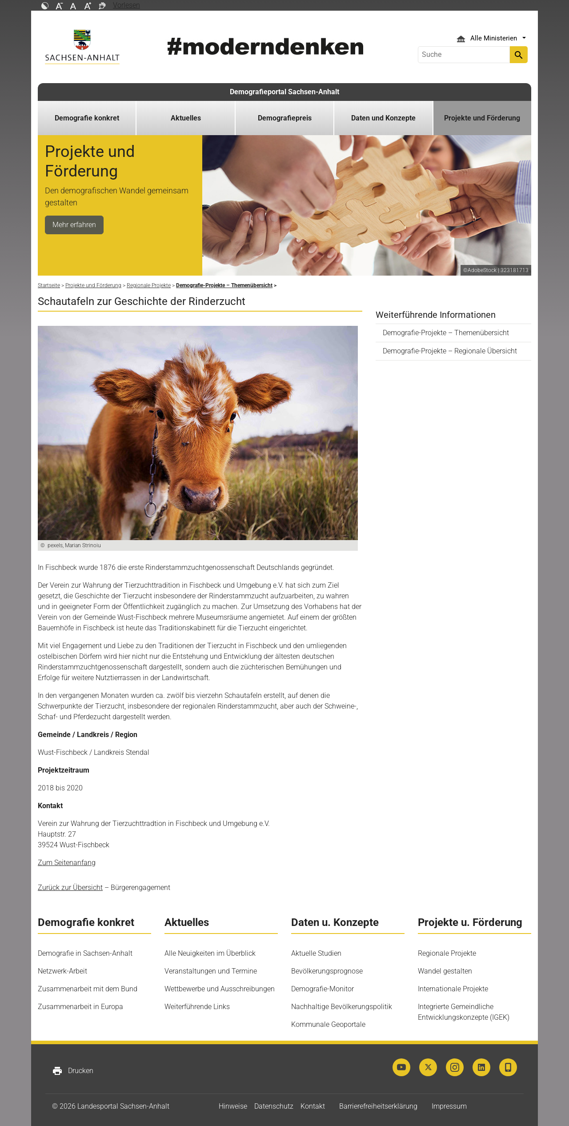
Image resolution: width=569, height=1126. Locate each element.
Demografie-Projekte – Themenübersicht (446, 333)
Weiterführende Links (197, 1006)
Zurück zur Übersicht (70, 887)
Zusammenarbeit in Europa (80, 1006)
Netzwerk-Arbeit (62, 971)
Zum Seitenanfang (67, 862)
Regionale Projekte (447, 953)
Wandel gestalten (445, 971)
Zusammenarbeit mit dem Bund (87, 989)
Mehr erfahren (74, 224)
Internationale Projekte (453, 989)
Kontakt (313, 1106)
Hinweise (233, 1106)
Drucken (72, 1071)
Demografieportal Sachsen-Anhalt (284, 92)
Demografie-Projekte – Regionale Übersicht (450, 351)
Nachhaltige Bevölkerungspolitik (341, 1006)
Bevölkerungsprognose (327, 971)
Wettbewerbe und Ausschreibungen (219, 989)
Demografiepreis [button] (285, 118)
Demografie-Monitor (322, 989)
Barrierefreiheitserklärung (378, 1106)
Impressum (449, 1106)
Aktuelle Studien (316, 953)
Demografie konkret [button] (87, 118)
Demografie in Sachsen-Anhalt (85, 953)
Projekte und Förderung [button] (482, 118)
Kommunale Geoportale (328, 1024)
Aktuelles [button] (186, 118)
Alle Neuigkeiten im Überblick (210, 953)
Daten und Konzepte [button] (383, 118)
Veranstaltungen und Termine (210, 971)
